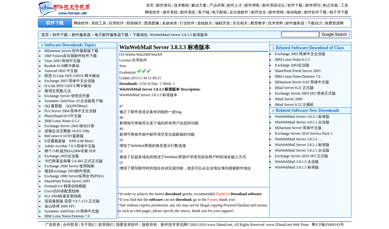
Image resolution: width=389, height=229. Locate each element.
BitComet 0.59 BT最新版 (64, 136)
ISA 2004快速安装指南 (63, 196)
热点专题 (330, 5)
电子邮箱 (219, 12)
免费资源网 (334, 23)
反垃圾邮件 (238, 12)
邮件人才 (234, 5)
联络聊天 (134, 23)
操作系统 (170, 12)
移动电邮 (294, 12)
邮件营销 (276, 12)
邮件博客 (252, 5)
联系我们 (105, 224)
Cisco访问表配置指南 (62, 191)
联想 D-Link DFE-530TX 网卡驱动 (72, 76)
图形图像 (151, 23)
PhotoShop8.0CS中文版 (63, 116)
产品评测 (216, 5)
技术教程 (181, 5)
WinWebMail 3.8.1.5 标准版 (297, 167)
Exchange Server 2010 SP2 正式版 (301, 156)
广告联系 (52, 224)
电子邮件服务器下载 (112, 35)
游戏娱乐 (204, 23)
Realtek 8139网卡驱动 (62, 66)
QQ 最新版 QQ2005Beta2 (66, 106)
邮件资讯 (163, 5)
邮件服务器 (295, 23)
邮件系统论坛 (273, 5)
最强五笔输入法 (58, 91)
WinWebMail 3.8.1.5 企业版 (297, 161)
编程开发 (222, 23)
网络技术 (152, 12)
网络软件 (81, 23)
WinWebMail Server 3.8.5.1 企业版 (302, 122)
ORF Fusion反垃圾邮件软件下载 (71, 56)
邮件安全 (258, 12)
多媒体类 (169, 23)
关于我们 (88, 224)
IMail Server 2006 (288, 99)
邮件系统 (187, 12)
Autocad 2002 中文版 (61, 71)
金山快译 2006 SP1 (60, 206)
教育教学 (257, 23)
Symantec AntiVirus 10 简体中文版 (72, 211)
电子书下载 (338, 12)
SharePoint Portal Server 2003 (67, 181)
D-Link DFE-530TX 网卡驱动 (68, 86)
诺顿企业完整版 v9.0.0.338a (67, 131)
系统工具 (98, 23)
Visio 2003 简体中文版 (63, 61)
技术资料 (275, 23)
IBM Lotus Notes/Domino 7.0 (67, 216)
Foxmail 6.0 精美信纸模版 (65, 186)
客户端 (203, 12)
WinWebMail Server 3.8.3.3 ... (298, 139)
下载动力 (314, 23)
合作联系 (70, 224)
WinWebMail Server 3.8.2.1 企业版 (302, 150)
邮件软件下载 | (316, 12)
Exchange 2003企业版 (62, 156)
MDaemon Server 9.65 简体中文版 (302, 82)
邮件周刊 (312, 5)
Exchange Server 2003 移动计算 (70, 126)
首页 (150, 5)
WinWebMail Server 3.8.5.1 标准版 (302, 116)
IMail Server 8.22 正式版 (294, 88)
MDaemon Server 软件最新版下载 (72, 51)
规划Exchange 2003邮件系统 (67, 171)
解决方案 (199, 5)
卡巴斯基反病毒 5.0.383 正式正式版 (74, 161)
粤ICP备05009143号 (328, 224)
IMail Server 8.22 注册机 (294, 104)
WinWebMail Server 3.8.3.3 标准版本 (179, 35)
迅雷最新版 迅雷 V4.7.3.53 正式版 (72, 201)
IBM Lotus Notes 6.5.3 (62, 121)
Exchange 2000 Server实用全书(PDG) (74, 176)
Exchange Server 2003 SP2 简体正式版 (305, 93)
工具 (344, 5)
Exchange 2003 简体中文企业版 (70, 81)
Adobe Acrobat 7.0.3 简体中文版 (70, 146)
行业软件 (187, 23)
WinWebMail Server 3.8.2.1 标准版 (302, 145)
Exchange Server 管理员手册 (67, 96)
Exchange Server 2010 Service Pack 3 (303, 133)
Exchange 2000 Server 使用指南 (70, 166)
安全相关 (240, 23)
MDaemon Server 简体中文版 (298, 128)
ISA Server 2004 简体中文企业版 (71, 111)
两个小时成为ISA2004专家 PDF (70, 151)
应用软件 (116, 23)
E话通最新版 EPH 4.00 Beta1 (69, 141)
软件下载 (294, 5)
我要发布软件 (127, 224)
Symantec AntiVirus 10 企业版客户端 (74, 101)
